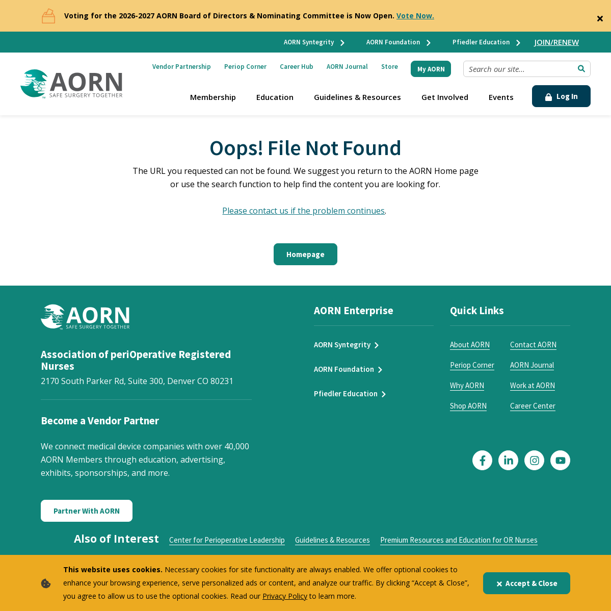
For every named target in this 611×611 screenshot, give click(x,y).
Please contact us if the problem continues (303, 210)
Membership (213, 97)
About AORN (470, 344)
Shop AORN (468, 406)
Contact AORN (533, 344)
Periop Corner (245, 66)
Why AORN (467, 385)
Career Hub (296, 66)
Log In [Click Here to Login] (561, 96)
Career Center (532, 406)
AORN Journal (347, 66)
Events (501, 97)
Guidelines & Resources (357, 97)
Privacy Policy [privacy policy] (284, 596)
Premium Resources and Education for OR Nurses (459, 540)
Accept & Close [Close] (526, 583)
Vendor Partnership (181, 66)
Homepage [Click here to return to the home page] (305, 254)
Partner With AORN (87, 511)
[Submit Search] (581, 69)
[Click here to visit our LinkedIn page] (508, 460)
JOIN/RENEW (557, 42)
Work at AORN (532, 385)
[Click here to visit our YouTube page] (560, 460)
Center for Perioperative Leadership (227, 540)
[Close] (599, 16)
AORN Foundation (399, 42)
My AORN (431, 69)
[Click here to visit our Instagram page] (534, 460)
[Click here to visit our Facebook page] (482, 460)
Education (275, 97)
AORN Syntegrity (315, 42)
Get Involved (444, 97)
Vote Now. (415, 15)
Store (389, 66)
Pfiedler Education (487, 42)
